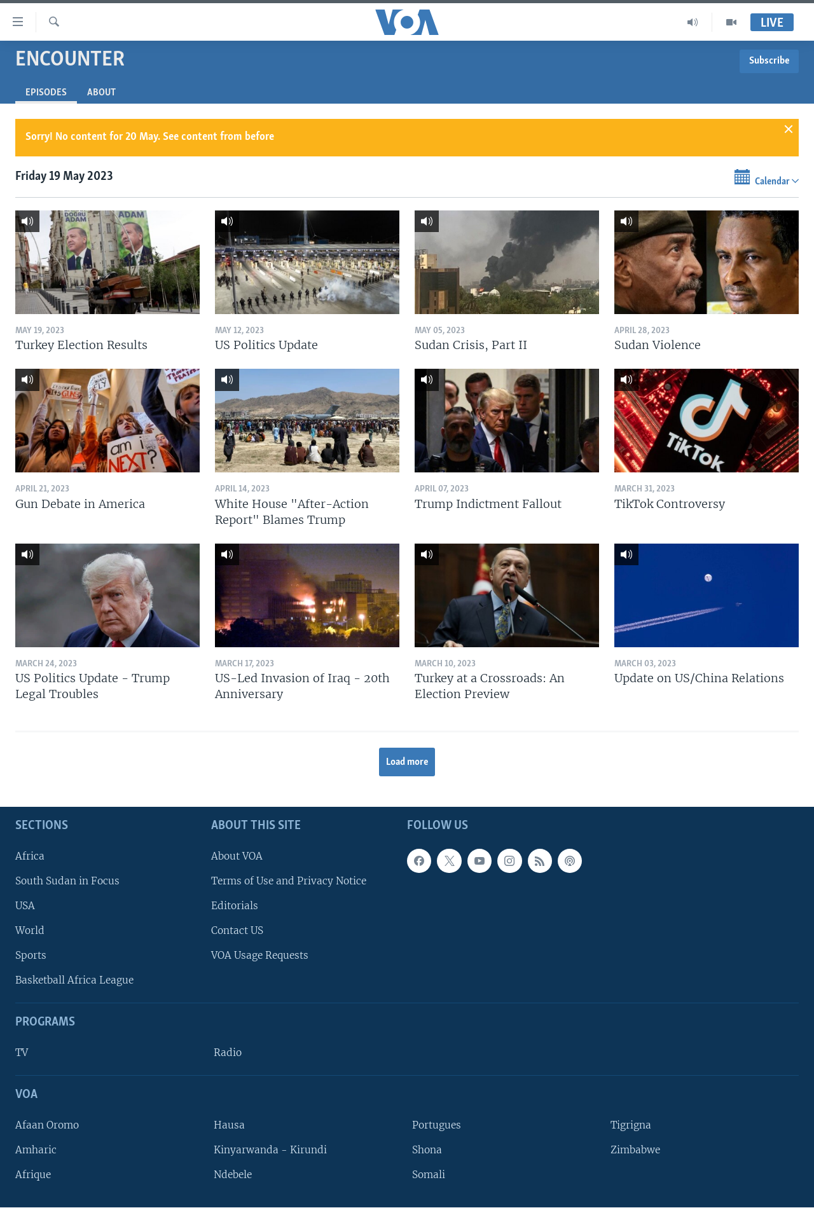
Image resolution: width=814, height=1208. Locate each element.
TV (21, 1053)
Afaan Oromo (47, 1125)
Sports (30, 956)
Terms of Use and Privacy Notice (288, 881)
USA (25, 906)
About (101, 93)
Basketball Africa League (74, 981)
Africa (30, 856)
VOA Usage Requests (259, 956)
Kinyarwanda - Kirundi (270, 1150)
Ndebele (233, 1175)
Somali (428, 1175)
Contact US (237, 930)
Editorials (234, 906)
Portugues (436, 1125)
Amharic (36, 1150)
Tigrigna (630, 1125)
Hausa (229, 1125)
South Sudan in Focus (67, 881)
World (30, 930)
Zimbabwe (635, 1150)
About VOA (237, 856)
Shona (427, 1150)
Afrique (33, 1175)
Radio (228, 1053)
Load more (407, 762)
